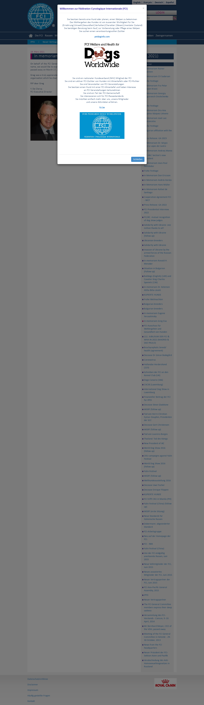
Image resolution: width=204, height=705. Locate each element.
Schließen (137, 159)
